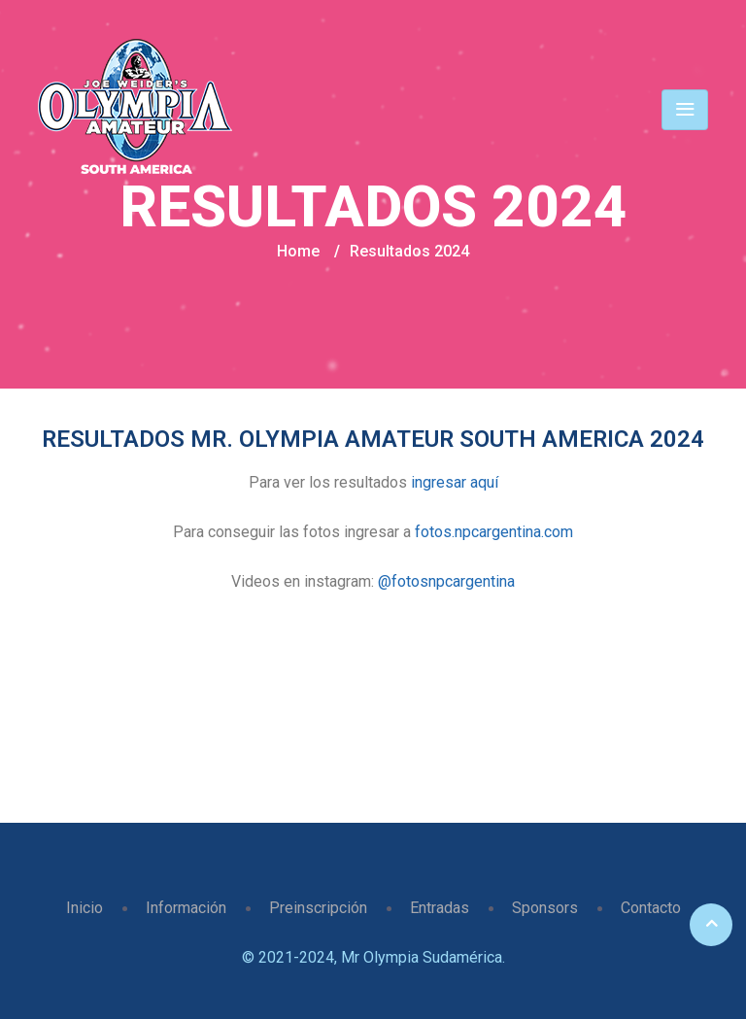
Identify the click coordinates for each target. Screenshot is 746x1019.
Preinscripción (318, 908)
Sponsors (545, 908)
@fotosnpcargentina (446, 581)
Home (298, 251)
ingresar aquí (454, 482)
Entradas (439, 908)
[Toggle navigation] (684, 109)
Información (186, 908)
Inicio (84, 908)
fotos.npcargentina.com (494, 532)
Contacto (651, 908)
